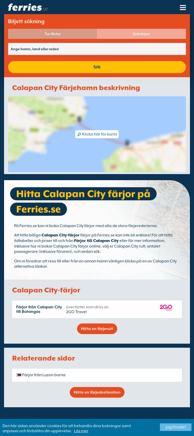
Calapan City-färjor (60, 235)
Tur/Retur (53, 34)
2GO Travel (76, 312)
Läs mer (81, 431)
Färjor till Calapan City (96, 240)
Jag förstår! (176, 427)
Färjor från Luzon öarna (43, 375)
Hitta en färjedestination (97, 392)
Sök (97, 67)
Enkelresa (141, 34)
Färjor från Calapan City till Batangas (39, 309)
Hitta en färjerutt (97, 328)
